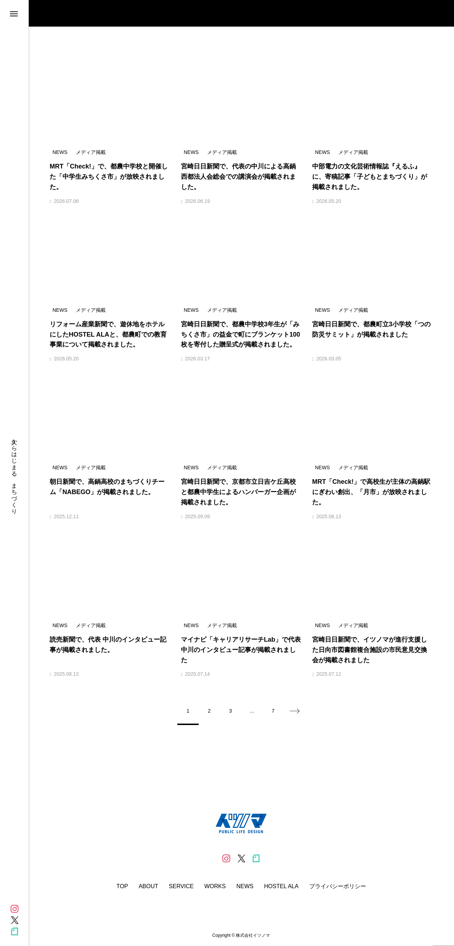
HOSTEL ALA (281, 886)
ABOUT (148, 886)
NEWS (244, 886)
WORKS (215, 886)
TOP (122, 886)
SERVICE (181, 886)
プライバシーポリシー (337, 886)
